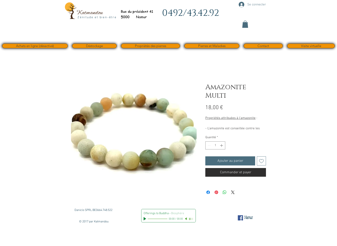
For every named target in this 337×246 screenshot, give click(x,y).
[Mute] (186, 219)
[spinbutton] (215, 145)
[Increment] (222, 145)
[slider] (191, 219)
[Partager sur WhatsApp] (224, 192)
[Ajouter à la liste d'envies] (261, 160)
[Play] (145, 218)
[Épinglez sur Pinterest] (216, 192)
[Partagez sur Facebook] (208, 192)
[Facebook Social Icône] (240, 217)
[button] (245, 24)
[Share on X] (232, 192)
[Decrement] (208, 145)
